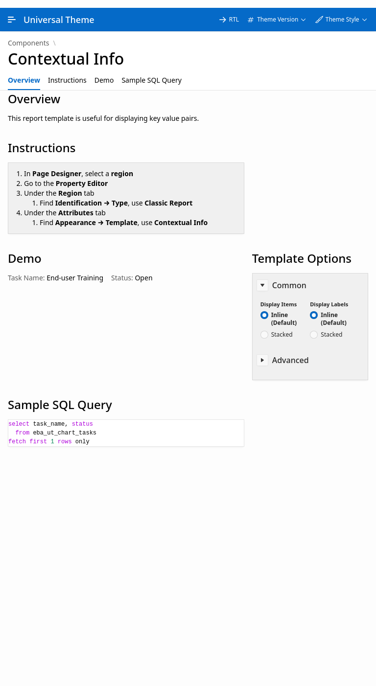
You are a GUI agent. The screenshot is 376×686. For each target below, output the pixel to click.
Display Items (278, 296)
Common (289, 277)
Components (28, 35)
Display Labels (329, 296)
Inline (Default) (284, 311)
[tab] (24, 72)
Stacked (282, 327)
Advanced (290, 352)
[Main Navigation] (12, 12)
